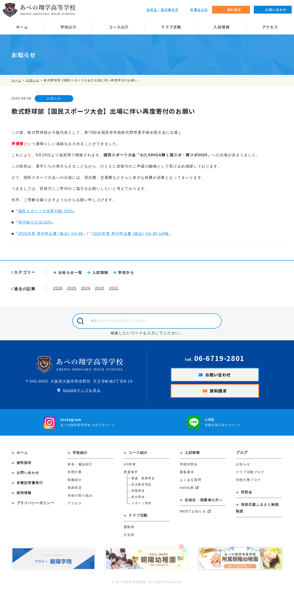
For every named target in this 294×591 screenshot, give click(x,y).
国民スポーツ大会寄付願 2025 (46, 211)
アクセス (270, 27)
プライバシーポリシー (37, 505)
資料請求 (218, 392)
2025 (72, 289)
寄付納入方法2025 (35, 222)
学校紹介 (68, 27)
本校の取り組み (80, 497)
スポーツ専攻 (141, 504)
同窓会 (247, 493)
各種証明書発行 (31, 485)
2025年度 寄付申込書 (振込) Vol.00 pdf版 (132, 234)
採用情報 (25, 495)
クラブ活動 (171, 27)
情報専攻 (138, 492)
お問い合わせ (218, 375)
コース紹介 (119, 27)
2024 (86, 289)
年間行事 (75, 473)
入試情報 (222, 27)
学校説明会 (189, 466)
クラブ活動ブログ (250, 473)
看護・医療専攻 (143, 480)
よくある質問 (190, 481)
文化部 (129, 536)
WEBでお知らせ (193, 513)
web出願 (187, 489)
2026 (58, 289)
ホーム (22, 27)
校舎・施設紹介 (80, 466)
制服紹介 (75, 481)
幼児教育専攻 (141, 486)
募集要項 (187, 473)
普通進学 (131, 473)
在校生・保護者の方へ (205, 501)
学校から (126, 273)
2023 (100, 289)
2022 (115, 289)
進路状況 (75, 489)
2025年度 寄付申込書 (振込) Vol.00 (51, 234)
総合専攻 (138, 498)
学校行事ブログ (248, 481)
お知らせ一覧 (70, 273)
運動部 (129, 529)
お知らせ (55, 98)
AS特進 (130, 466)
